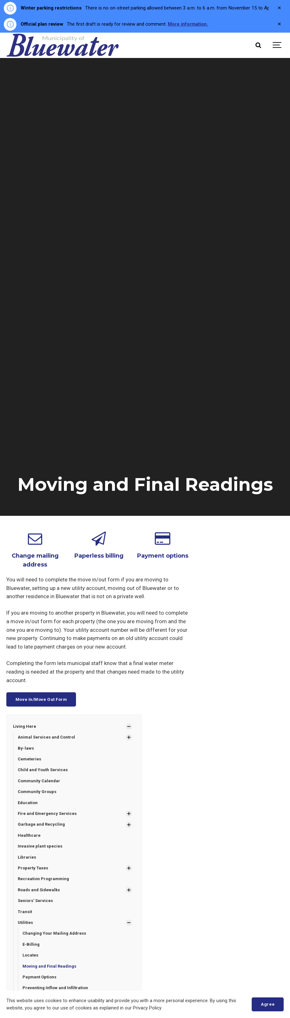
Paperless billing (99, 555)
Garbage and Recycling (41, 824)
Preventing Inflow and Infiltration (55, 989)
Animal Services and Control (46, 736)
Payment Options (39, 978)
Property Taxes (33, 868)
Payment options (163, 555)
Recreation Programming (43, 879)
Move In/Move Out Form (42, 698)
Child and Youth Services (43, 769)
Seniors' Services (36, 901)
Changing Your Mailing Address (54, 934)
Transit (25, 912)
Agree (267, 1004)
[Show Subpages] (129, 726)
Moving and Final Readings (49, 967)
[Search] (258, 45)
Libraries (27, 857)
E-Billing (31, 945)
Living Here (24, 725)
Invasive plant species (40, 846)
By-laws (26, 748)
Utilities (25, 923)
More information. (188, 24)
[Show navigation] (277, 45)
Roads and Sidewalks (39, 890)
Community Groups (37, 791)
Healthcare (29, 835)
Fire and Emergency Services (47, 813)
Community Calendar (39, 780)
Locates (30, 956)
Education (28, 802)
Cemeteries (29, 758)
